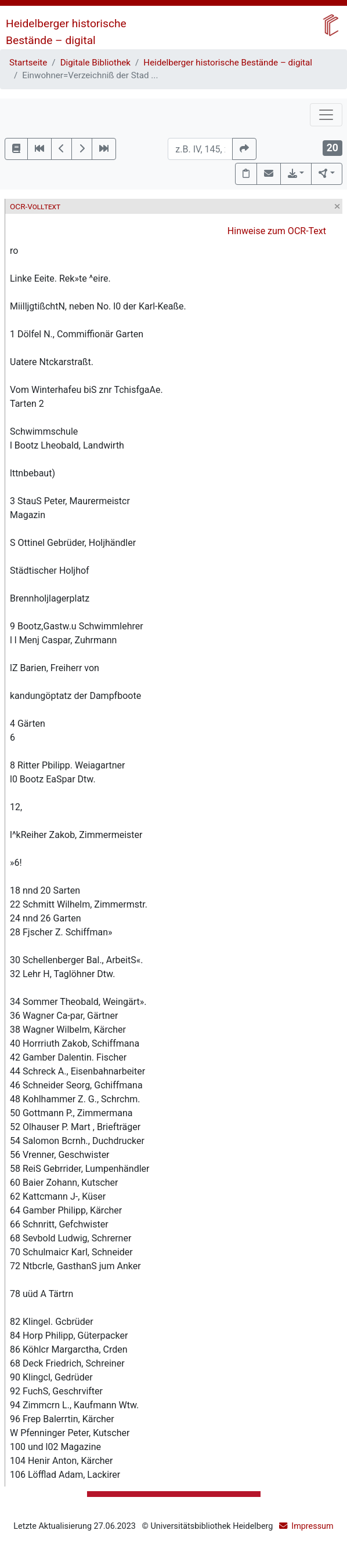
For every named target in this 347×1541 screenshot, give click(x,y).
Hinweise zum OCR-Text (276, 230)
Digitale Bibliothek (95, 62)
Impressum (312, 1526)
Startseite (28, 62)
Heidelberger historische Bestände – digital (227, 62)
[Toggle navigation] (326, 114)
